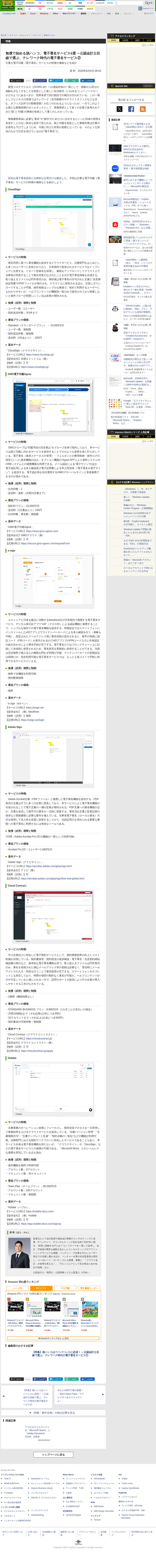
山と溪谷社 (67, 1498)
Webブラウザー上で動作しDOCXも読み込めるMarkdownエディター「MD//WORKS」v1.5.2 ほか (138, 152)
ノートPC (17, 1288)
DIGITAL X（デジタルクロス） (44, 1498)
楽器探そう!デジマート (76, 1483)
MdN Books (99, 1506)
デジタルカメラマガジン (14, 1511)
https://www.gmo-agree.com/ (42, 531)
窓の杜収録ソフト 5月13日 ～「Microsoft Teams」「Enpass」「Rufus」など (127, 420)
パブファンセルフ (129, 1497)
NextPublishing (37, 1515)
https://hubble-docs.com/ (40, 1211)
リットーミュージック (75, 1479)
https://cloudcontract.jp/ (39, 1038)
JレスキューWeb (101, 1493)
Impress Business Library (42, 1488)
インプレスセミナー (39, 1493)
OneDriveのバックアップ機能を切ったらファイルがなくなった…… (138, 551)
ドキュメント (96, 14)
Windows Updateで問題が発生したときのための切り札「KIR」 (138, 532)
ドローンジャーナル (12, 1498)
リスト (28, 81)
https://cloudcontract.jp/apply (37, 1051)
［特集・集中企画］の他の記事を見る (53, 1412)
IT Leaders (8, 1493)
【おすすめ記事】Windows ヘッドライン (134, 482)
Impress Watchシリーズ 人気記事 (132, 432)
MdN (93, 1502)
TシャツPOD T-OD (75, 1488)
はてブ (57, 81)
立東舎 (69, 1493)
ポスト (18, 81)
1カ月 (149, 40)
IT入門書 (65, 1288)
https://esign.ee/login (32, 720)
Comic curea (127, 1483)
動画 (117, 14)
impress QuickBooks (130, 1488)
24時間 (125, 40)
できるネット (9, 1516)
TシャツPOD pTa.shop (132, 1505)
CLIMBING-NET (73, 1506)
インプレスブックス (39, 1510)
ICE (120, 1475)
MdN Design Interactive (104, 1511)
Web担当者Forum (11, 1483)
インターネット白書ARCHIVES (17, 1520)
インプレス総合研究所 (13, 1488)
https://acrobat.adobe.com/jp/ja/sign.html (49, 866)
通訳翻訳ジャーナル (102, 1488)
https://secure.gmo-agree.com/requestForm (45, 543)
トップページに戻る (53, 1454)
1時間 (113, 40)
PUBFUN (123, 1493)
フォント (127, 14)
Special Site (121, 86)
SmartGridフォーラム (40, 1479)
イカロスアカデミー (102, 1498)
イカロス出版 (96, 1475)
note (73, 81)
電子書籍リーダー (89, 1288)
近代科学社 (67, 1511)
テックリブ (95, 1516)
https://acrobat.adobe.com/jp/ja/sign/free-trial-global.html (52, 878)
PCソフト (41, 1288)
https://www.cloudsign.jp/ (40, 354)
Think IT (7, 1479)
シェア (42, 81)
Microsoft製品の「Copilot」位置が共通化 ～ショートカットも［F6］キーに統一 (137, 202)
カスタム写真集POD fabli (133, 1510)
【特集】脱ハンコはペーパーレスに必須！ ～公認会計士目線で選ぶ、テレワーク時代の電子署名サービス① (35, 1397)
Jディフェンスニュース (104, 1483)
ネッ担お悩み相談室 (12, 1502)
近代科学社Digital (73, 1515)
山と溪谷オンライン (74, 1502)
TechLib (97, 1520)
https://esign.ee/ (35, 707)
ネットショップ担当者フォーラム (45, 1483)
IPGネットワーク (126, 1502)
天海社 (125, 1479)
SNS (109, 14)
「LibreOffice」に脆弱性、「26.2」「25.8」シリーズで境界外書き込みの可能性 (138, 262)
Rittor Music (68, 1475)
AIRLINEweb (99, 1479)
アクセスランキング (125, 36)
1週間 (137, 40)
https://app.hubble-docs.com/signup (41, 1223)
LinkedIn (89, 81)
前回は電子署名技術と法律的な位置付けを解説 (35, 178)
